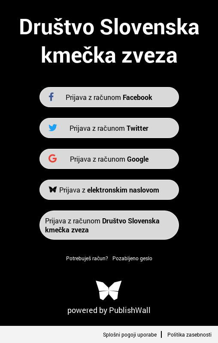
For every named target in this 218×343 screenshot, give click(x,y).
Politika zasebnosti (189, 334)
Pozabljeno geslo (132, 258)
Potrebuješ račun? (87, 258)
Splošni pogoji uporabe (130, 334)
